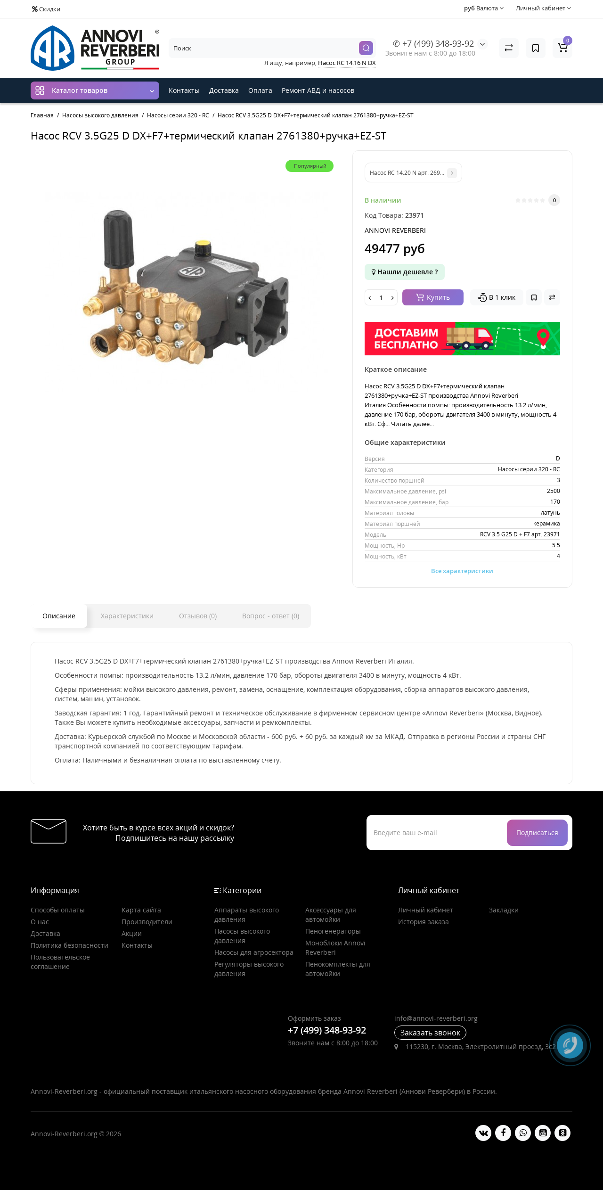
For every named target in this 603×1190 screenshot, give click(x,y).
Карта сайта (141, 909)
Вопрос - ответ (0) (270, 615)
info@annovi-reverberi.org (436, 1018)
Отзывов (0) (198, 615)
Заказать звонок (430, 1032)
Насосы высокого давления (242, 936)
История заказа (423, 921)
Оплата (260, 90)
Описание (58, 615)
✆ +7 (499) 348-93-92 (433, 43)
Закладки (504, 909)
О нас (40, 921)
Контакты (184, 90)
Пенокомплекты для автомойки (337, 969)
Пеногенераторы (333, 931)
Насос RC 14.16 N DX (347, 62)
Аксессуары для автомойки (330, 914)
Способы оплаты (58, 909)
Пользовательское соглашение (60, 961)
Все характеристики (462, 570)
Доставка (224, 90)
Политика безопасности (69, 945)
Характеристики (127, 615)
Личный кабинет (425, 909)
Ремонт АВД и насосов (318, 90)
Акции (132, 933)
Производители (147, 921)
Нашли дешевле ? (405, 271)
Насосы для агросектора (253, 952)
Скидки (46, 9)
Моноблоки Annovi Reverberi (335, 947)
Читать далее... (412, 423)
